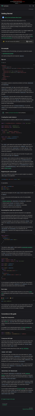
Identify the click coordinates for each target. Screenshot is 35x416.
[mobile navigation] (33, 6)
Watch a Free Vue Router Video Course (13, 17)
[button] (34, 2)
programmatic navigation (27, 247)
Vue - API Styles (25, 348)
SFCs (6, 321)
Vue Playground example (8, 53)
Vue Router (27, 327)
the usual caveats (21, 388)
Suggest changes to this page (8, 399)
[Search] (30, 6)
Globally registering (7, 201)
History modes (8, 168)
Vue (22, 327)
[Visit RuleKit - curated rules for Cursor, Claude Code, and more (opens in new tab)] (17, 41)
